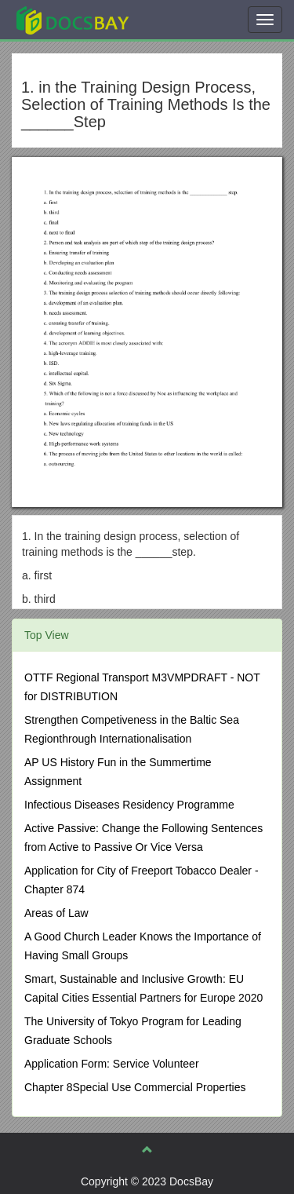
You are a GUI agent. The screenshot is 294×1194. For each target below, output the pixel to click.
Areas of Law (56, 913)
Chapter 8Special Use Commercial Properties (134, 1087)
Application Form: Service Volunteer (111, 1063)
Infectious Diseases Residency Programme (129, 804)
